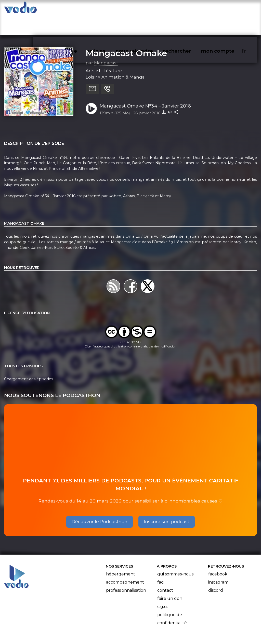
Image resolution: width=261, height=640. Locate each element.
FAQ (160, 562)
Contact (165, 570)
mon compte (226, 9)
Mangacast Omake (126, 33)
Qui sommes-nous (175, 554)
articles (107, 9)
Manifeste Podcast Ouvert (145, 621)
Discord (215, 570)
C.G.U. (162, 586)
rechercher (186, 9)
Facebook (217, 554)
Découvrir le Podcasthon (99, 501)
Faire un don (169, 578)
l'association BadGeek (87, 629)
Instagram (218, 562)
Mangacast (106, 42)
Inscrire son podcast (166, 501)
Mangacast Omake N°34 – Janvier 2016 (145, 86)
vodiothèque (73, 9)
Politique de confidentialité (172, 598)
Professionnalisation (126, 570)
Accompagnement (125, 562)
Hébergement (120, 554)
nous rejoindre (144, 9)
